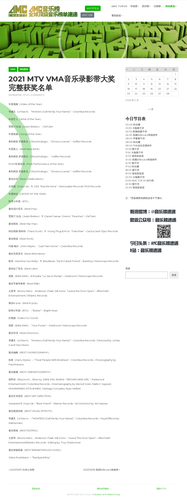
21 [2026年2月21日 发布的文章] (168, 89)
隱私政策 (36, 488)
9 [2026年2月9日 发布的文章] (128, 84)
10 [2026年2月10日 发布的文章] (136, 84)
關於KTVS (161, 488)
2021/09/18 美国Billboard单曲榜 (100, 469)
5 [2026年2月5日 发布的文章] (151, 79)
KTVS (26, 95)
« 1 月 (150, 109)
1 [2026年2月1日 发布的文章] (175, 74)
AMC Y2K (87, 15)
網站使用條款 (103, 488)
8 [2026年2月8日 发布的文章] (175, 79)
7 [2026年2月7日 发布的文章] (167, 79)
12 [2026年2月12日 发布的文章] (152, 84)
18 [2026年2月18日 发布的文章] (144, 89)
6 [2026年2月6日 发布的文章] (159, 79)
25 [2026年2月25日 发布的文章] (144, 93)
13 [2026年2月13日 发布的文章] (160, 84)
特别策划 (170, 6)
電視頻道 (116, 15)
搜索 (127, 268)
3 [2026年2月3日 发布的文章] (136, 79)
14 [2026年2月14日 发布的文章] (168, 84)
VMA (12, 69)
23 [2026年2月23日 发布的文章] (128, 93)
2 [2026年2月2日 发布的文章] (128, 79)
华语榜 (133, 6)
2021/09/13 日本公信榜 (22, 469)
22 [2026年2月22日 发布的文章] (175, 89)
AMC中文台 (93, 8)
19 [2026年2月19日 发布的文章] (151, 89)
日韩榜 (157, 6)
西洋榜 (145, 6)
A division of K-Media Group (106, 494)
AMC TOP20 (119, 6)
